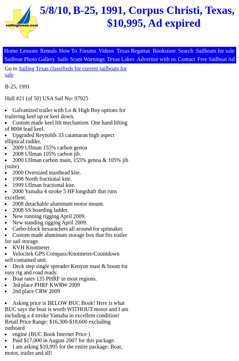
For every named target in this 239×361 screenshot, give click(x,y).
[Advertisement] (120, 43)
